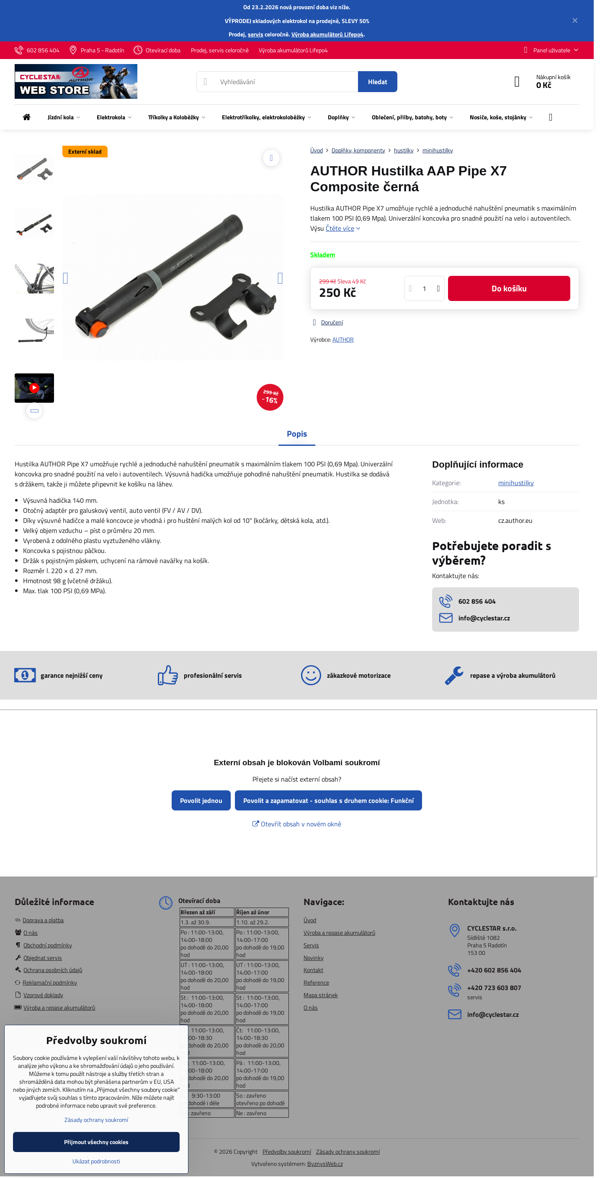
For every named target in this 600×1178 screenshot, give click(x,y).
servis (255, 34)
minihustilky (516, 483)
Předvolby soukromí (287, 1151)
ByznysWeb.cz (325, 1163)
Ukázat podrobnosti (96, 1161)
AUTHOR (343, 339)
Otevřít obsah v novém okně (296, 824)
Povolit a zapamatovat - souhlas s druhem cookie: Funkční (328, 800)
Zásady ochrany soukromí (348, 1151)
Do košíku (509, 288)
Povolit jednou (201, 800)
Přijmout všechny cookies (96, 1141)
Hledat (377, 82)
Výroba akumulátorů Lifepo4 (327, 34)
